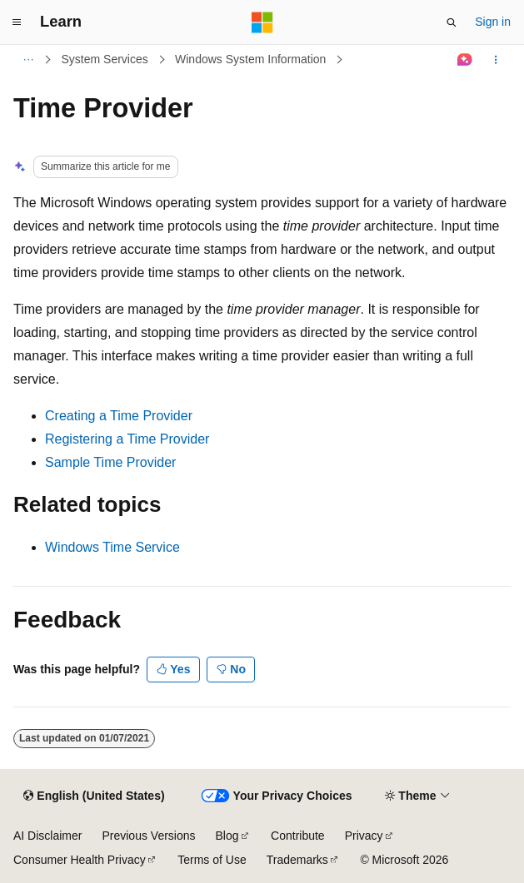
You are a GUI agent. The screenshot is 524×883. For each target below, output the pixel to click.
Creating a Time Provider (118, 416)
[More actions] (496, 60)
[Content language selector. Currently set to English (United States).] (93, 796)
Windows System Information (250, 59)
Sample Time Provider (110, 462)
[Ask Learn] (465, 60)
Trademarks (297, 859)
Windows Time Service (112, 547)
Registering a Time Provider (127, 439)
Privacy (364, 835)
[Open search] (451, 22)
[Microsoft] (262, 22)
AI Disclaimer (47, 835)
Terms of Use (211, 859)
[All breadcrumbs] (27, 60)
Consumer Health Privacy (79, 859)
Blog (227, 835)
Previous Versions (148, 835)
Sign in (493, 21)
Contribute (298, 835)
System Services (105, 59)
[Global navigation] (16, 22)
